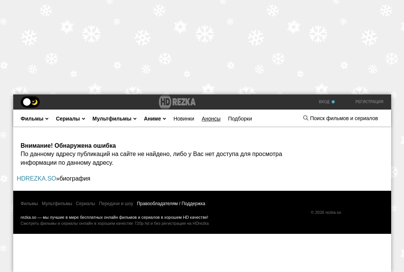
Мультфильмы (114, 119)
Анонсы (211, 119)
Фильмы (34, 119)
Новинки (183, 119)
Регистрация (370, 102)
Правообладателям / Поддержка (171, 203)
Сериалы (70, 119)
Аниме (155, 119)
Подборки (240, 119)
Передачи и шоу (116, 203)
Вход (327, 102)
